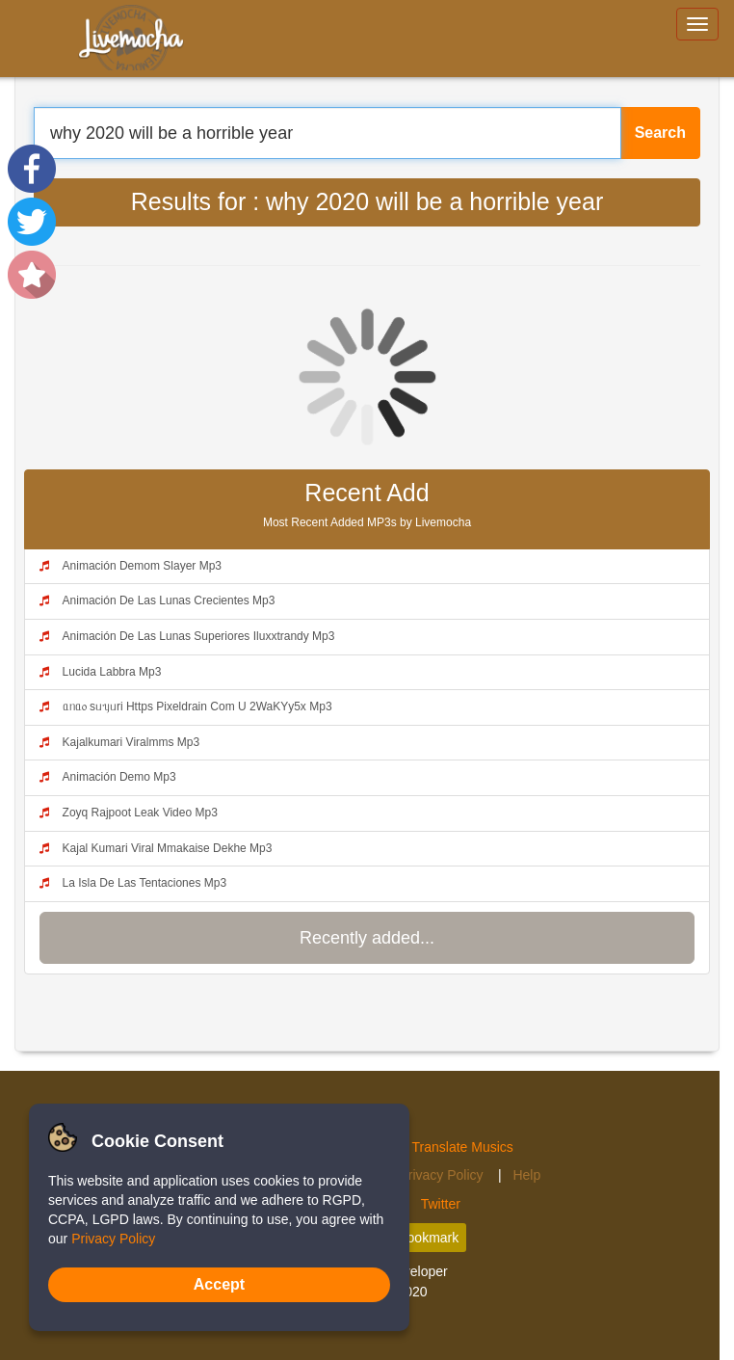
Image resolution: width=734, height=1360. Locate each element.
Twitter (440, 1204)
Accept (219, 1284)
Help (526, 1175)
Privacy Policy (442, 1175)
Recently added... (367, 937)
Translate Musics (462, 1147)
